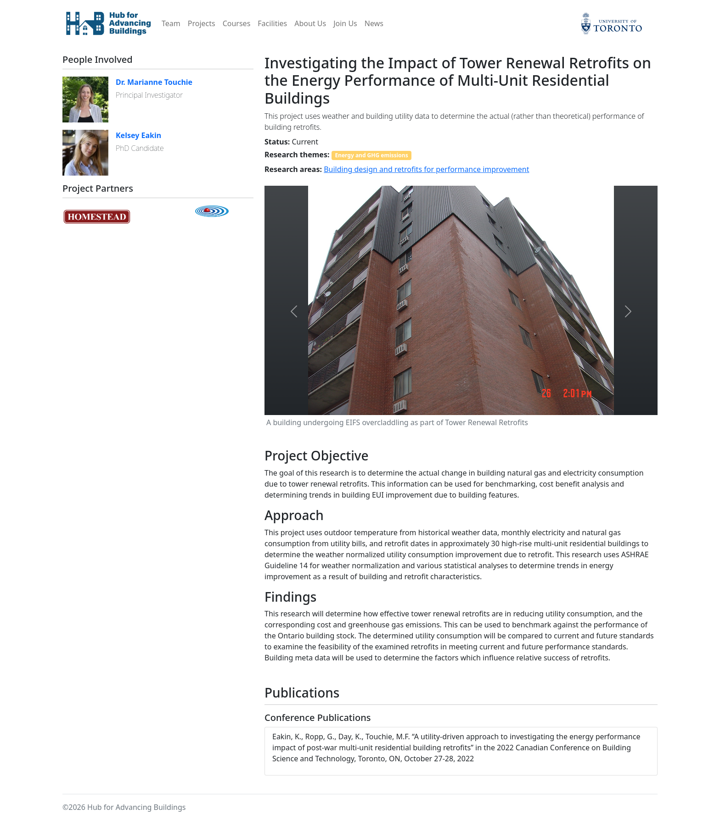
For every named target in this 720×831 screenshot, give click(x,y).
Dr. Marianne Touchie (154, 82)
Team (171, 23)
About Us (310, 23)
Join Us (345, 23)
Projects (201, 23)
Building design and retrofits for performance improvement (426, 169)
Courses (237, 23)
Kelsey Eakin (138, 135)
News (374, 23)
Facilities (272, 23)
